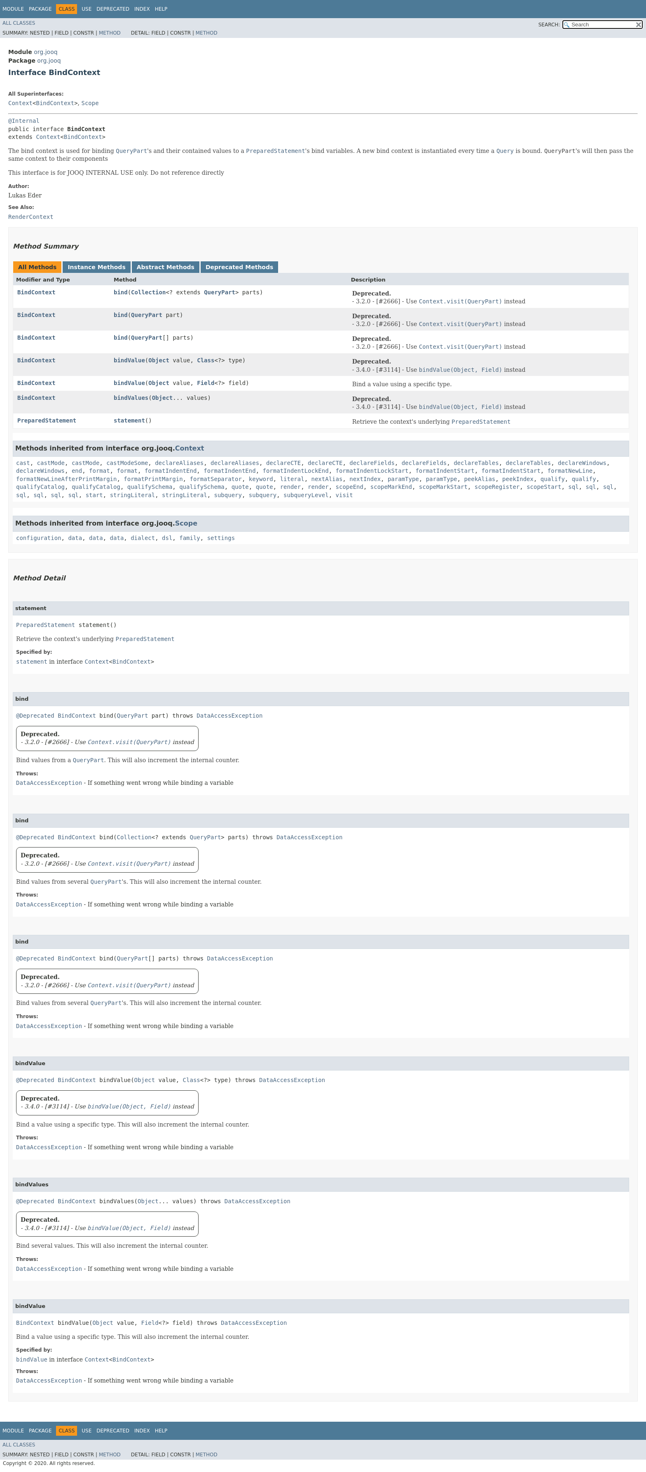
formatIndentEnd (171, 470)
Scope (90, 103)
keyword (261, 479)
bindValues (131, 397)
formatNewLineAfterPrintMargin (66, 479)
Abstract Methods (165, 267)
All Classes (18, 23)
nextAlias (327, 479)
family (189, 538)
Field (205, 383)
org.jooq (45, 52)
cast (23, 463)
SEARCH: (549, 25)
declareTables (476, 463)
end (77, 470)
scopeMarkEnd (391, 487)
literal (292, 479)
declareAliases (179, 463)
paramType (403, 479)
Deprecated (112, 9)
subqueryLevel (306, 495)
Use (86, 9)
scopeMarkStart (443, 487)
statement (129, 420)
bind (121, 292)
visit (344, 495)
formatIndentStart (444, 470)
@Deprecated (35, 715)
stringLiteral (132, 495)
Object (158, 360)
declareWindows (582, 463)
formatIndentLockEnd (296, 470)
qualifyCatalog (40, 487)
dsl (167, 538)
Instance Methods (96, 267)
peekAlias (479, 479)
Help (161, 9)
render (290, 487)
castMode (51, 463)
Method (110, 33)
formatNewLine (570, 470)
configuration (38, 538)
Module (13, 9)
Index (142, 9)
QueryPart (219, 292)
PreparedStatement (46, 420)
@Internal (24, 120)
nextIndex (365, 479)
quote (240, 487)
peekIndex (518, 479)
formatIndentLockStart (372, 470)
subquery (228, 495)
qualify (553, 479)
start (94, 495)
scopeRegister (497, 487)
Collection (148, 292)
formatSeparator (215, 479)
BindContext (55, 103)
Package (40, 9)
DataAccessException (229, 715)
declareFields (372, 463)
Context (20, 103)
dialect (143, 538)
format (99, 470)
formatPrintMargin (153, 479)
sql (573, 487)
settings (221, 538)
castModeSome (127, 463)
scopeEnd (349, 487)
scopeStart (544, 487)
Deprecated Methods (239, 267)
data (75, 538)
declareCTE (283, 463)
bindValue (129, 360)
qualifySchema (150, 487)
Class (205, 360)
